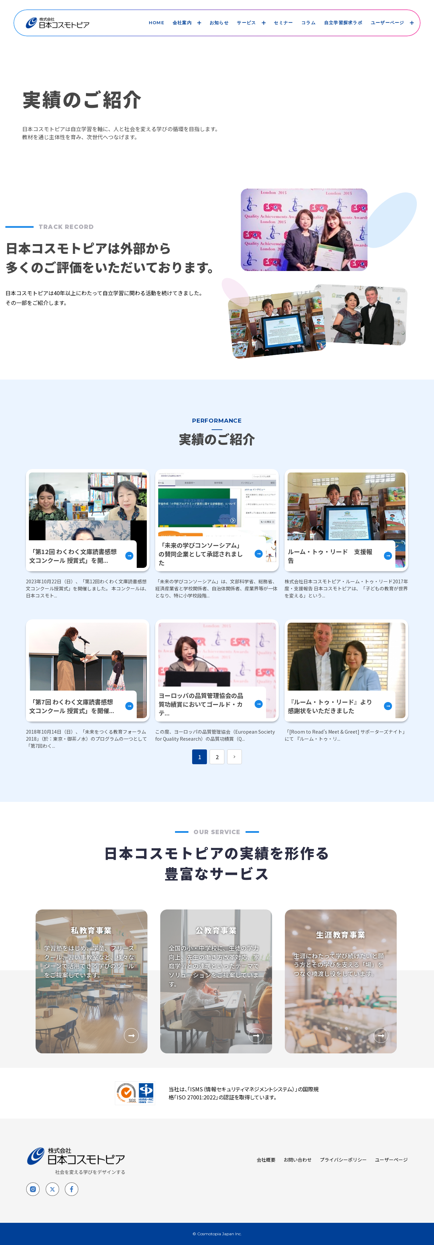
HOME (156, 22)
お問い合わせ (298, 1159)
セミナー (283, 22)
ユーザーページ (387, 22)
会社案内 (182, 22)
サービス (246, 22)
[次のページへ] (234, 756)
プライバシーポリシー (343, 1159)
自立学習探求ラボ (343, 22)
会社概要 (266, 1159)
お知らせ (219, 22)
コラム (308, 22)
